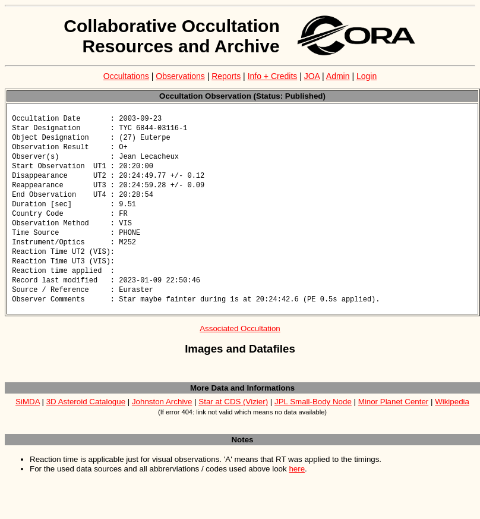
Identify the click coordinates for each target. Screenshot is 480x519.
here (297, 481)
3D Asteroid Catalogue (85, 414)
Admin (338, 76)
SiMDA (27, 414)
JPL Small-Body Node (313, 414)
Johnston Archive (162, 414)
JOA (312, 76)
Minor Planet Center (393, 414)
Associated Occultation (240, 341)
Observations (180, 76)
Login (366, 76)
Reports (226, 76)
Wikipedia (452, 414)
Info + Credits (273, 76)
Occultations (126, 76)
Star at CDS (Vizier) (233, 414)
